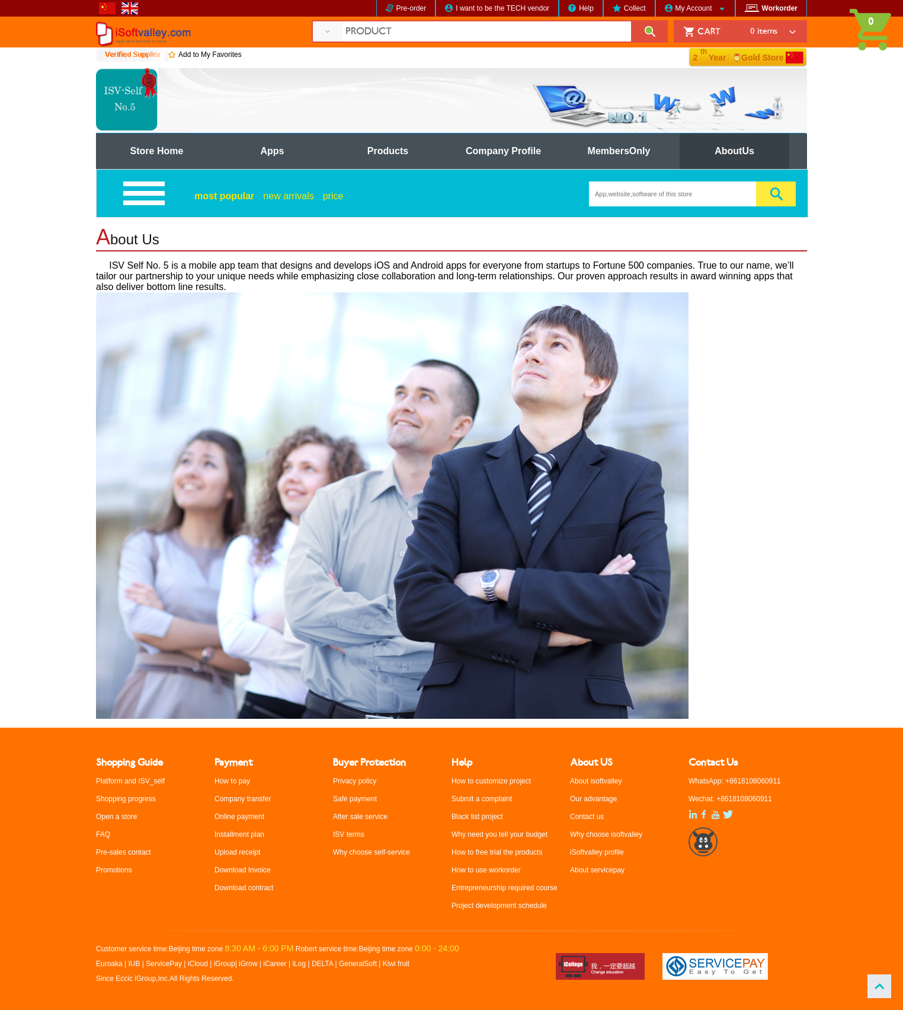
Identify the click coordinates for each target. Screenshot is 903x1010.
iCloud (198, 964)
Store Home (157, 151)
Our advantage (593, 799)
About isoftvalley (596, 781)
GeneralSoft (358, 964)
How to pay (232, 781)
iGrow (248, 964)
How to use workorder (486, 870)
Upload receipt (237, 852)
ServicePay (165, 964)
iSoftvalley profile (597, 852)
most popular (224, 196)
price (333, 196)
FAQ (103, 834)
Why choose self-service (371, 852)
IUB (134, 964)
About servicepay (597, 870)
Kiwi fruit (396, 964)
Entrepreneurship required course (504, 888)
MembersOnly (619, 151)
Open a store (116, 817)
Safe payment (355, 799)
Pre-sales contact (123, 852)
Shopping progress (126, 799)
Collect (635, 8)
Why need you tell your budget (499, 834)
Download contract (243, 888)
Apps (272, 151)
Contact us (587, 817)
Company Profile (503, 151)
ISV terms (348, 834)
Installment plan (239, 834)
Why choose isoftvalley (606, 834)
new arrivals (288, 196)
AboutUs (734, 151)
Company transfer (242, 799)
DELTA (323, 964)
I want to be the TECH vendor (502, 8)
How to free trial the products (496, 852)
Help (586, 8)
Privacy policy (354, 781)
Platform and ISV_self (130, 781)
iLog (299, 964)
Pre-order (411, 8)
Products (387, 151)
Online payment (239, 817)
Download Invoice (242, 870)
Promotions (114, 870)
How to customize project (491, 781)
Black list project (477, 817)
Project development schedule (499, 905)
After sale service (360, 817)
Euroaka (109, 964)
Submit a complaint (481, 799)
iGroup (224, 964)
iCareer (274, 964)
